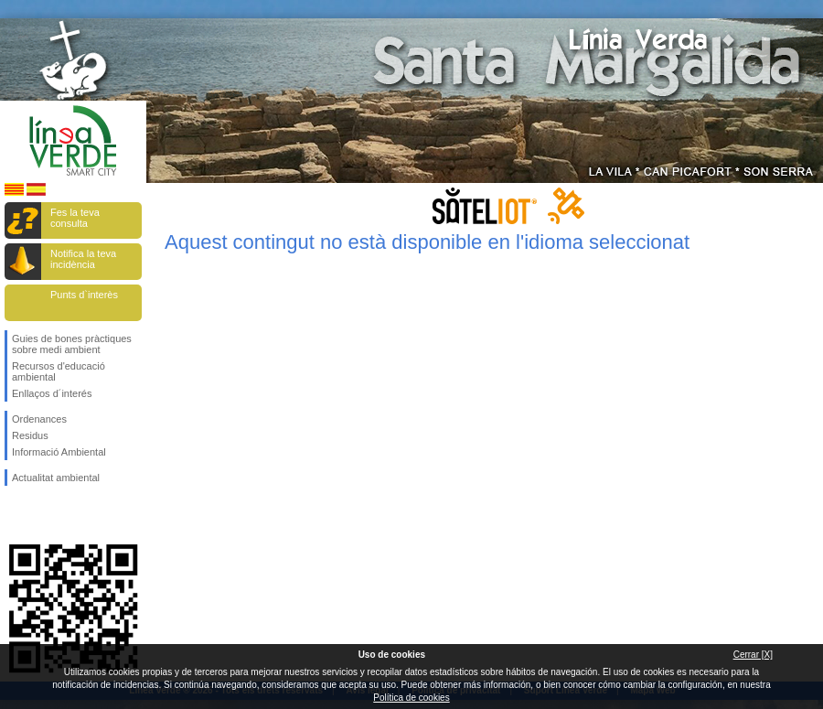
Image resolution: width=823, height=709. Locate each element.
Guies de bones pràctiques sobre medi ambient (72, 344)
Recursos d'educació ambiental (58, 371)
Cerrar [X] (753, 655)
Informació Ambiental (59, 451)
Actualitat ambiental (56, 477)
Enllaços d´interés (51, 393)
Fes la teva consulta (75, 218)
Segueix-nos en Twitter (46, 515)
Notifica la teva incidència (83, 259)
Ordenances (39, 419)
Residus (30, 435)
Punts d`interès (84, 294)
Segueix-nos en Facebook (16, 515)
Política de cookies (411, 698)
